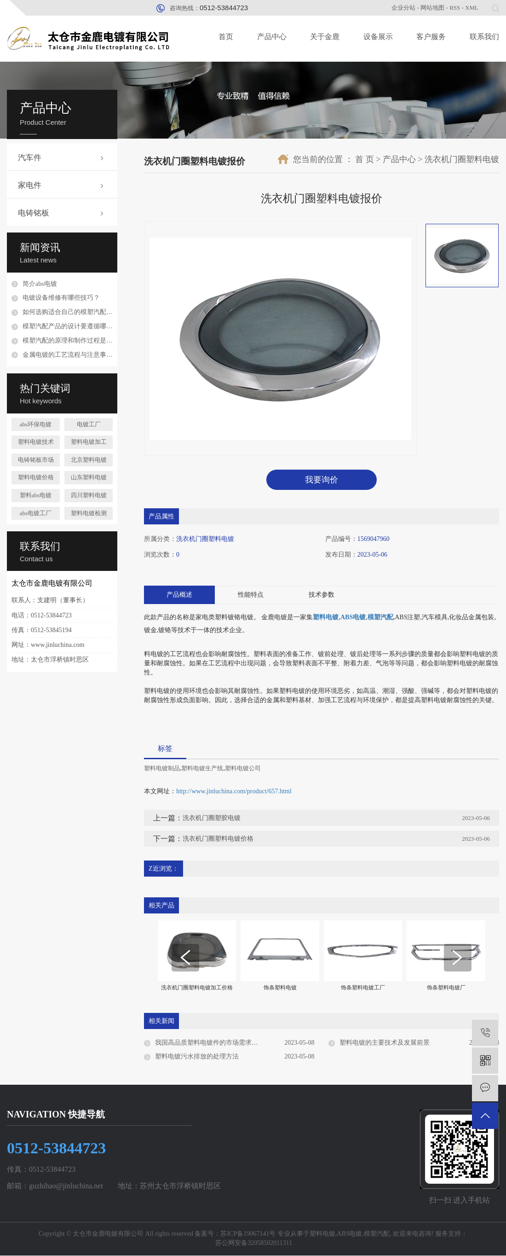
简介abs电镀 (40, 283)
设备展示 (378, 37)
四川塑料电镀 (89, 495)
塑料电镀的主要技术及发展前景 (384, 1043)
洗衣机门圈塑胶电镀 (212, 818)
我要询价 (321, 479)
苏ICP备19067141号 (248, 1234)
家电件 (29, 185)
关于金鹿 (324, 37)
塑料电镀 (322, 1234)
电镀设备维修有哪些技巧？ (61, 297)
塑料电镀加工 (89, 441)
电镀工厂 (89, 424)
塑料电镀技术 (36, 441)
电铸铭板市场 (36, 459)
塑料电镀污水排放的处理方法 (197, 1056)
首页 (225, 37)
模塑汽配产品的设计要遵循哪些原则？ (68, 326)
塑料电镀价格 (36, 477)
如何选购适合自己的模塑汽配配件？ (68, 311)
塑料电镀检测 (89, 513)
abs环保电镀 (36, 424)
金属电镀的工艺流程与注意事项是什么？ (68, 354)
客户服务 (431, 37)
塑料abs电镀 (36, 495)
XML (471, 7)
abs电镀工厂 (36, 513)
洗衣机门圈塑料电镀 (462, 159)
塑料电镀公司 (243, 768)
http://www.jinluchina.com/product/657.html (234, 791)
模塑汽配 (377, 1234)
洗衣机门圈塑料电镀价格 (218, 839)
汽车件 (29, 157)
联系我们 (484, 37)
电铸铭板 (33, 213)
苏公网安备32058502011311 (253, 1243)
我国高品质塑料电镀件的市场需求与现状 (213, 1043)
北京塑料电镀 (89, 459)
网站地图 (432, 7)
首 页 (364, 159)
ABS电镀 (349, 1234)
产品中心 (272, 37)
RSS (454, 7)
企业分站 (403, 7)
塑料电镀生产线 (202, 768)
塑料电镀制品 (162, 768)
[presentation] (185, 958)
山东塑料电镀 (89, 477)
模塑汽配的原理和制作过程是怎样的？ (68, 340)
